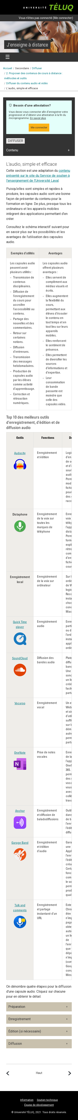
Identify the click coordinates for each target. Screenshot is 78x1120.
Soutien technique (47, 1100)
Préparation (16, 1007)
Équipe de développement (39, 1105)
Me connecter (63, 18)
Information (26, 1100)
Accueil (7, 68)
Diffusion (15, 1044)
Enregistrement (19, 1019)
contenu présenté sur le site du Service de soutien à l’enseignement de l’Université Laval (38, 176)
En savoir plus (38, 118)
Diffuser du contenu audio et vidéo (27, 83)
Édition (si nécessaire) (24, 1031)
